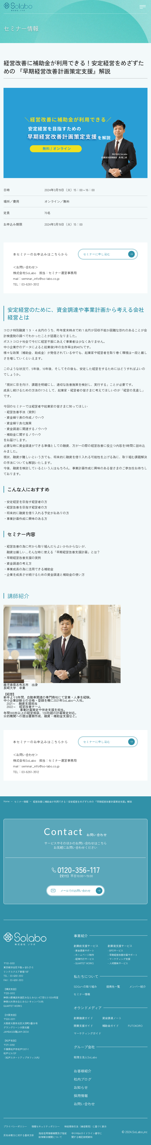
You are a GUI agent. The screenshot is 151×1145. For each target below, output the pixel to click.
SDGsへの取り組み (85, 986)
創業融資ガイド (83, 1018)
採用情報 (81, 1095)
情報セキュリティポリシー (46, 1126)
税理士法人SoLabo (85, 1057)
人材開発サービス (118, 963)
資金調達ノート (111, 1018)
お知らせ (81, 1087)
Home (7, 801)
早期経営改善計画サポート (123, 954)
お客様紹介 (82, 1070)
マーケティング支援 (119, 958)
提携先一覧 (113, 986)
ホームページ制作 (84, 954)
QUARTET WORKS (84, 963)
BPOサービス (116, 950)
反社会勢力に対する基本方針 (19, 1135)
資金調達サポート (84, 950)
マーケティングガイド (87, 1033)
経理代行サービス (84, 958)
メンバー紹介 (137, 986)
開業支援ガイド (83, 1026)
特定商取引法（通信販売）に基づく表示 (85, 1126)
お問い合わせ (84, 1103)
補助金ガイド (110, 1026)
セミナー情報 (21, 801)
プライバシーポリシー (15, 1126)
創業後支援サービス (120, 946)
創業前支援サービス (86, 946)
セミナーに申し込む (96, 254)
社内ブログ (82, 1079)
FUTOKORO (135, 1026)
